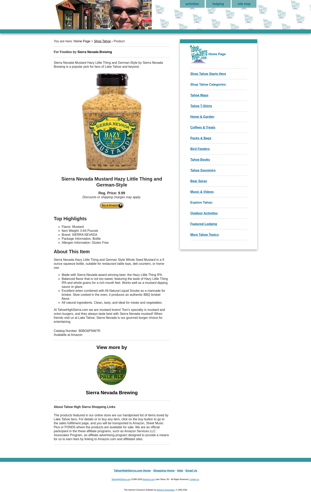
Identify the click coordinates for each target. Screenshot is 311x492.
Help (180, 470)
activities (192, 4)
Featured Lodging (203, 224)
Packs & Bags (200, 138)
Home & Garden (202, 116)
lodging (218, 4)
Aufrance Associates (165, 490)
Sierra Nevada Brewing (94, 52)
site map (244, 4)
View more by (112, 370)
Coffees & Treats (202, 127)
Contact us (194, 479)
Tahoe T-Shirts (201, 106)
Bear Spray (198, 181)
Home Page (82, 41)
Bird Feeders (200, 149)
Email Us (191, 470)
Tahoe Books (200, 159)
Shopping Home (164, 470)
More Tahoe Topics (204, 234)
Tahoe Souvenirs (203, 170)
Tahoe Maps (199, 95)
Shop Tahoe (102, 41)
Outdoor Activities (204, 213)
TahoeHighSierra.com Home (132, 470)
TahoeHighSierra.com (121, 479)
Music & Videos (202, 191)
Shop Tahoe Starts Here (208, 73)
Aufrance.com (148, 479)
